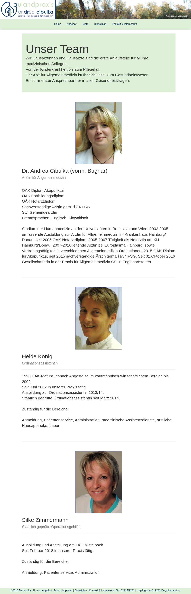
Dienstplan (100, 23)
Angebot (71, 23)
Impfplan (67, 590)
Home (57, 23)
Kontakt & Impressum (124, 23)
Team (85, 23)
